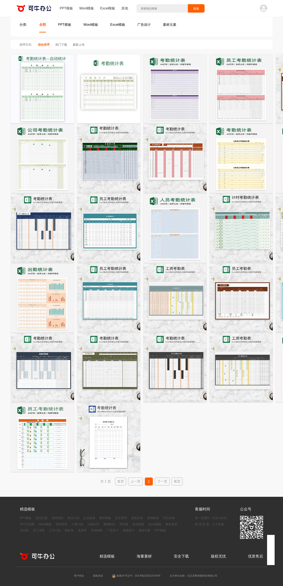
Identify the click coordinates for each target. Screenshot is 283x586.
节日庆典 (169, 518)
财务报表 (171, 524)
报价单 (69, 530)
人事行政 (77, 524)
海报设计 (128, 530)
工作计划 (55, 530)
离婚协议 (109, 524)
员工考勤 (39, 530)
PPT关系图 (27, 524)
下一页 (162, 481)
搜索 (196, 8)
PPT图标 (160, 530)
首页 (120, 481)
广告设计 (112, 530)
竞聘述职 (57, 518)
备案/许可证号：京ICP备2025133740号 (139, 575)
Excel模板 (107, 8)
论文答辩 (121, 518)
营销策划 (153, 518)
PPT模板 (66, 8)
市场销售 (97, 530)
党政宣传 (137, 518)
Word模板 (86, 8)
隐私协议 (98, 575)
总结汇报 (41, 518)
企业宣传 (89, 518)
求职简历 (61, 524)
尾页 (177, 481)
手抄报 (123, 524)
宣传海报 (138, 524)
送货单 (82, 530)
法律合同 (93, 524)
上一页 (135, 481)
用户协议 (79, 575)
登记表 (24, 530)
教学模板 (105, 518)
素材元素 (144, 530)
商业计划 (73, 518)
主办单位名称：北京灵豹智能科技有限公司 (193, 575)
